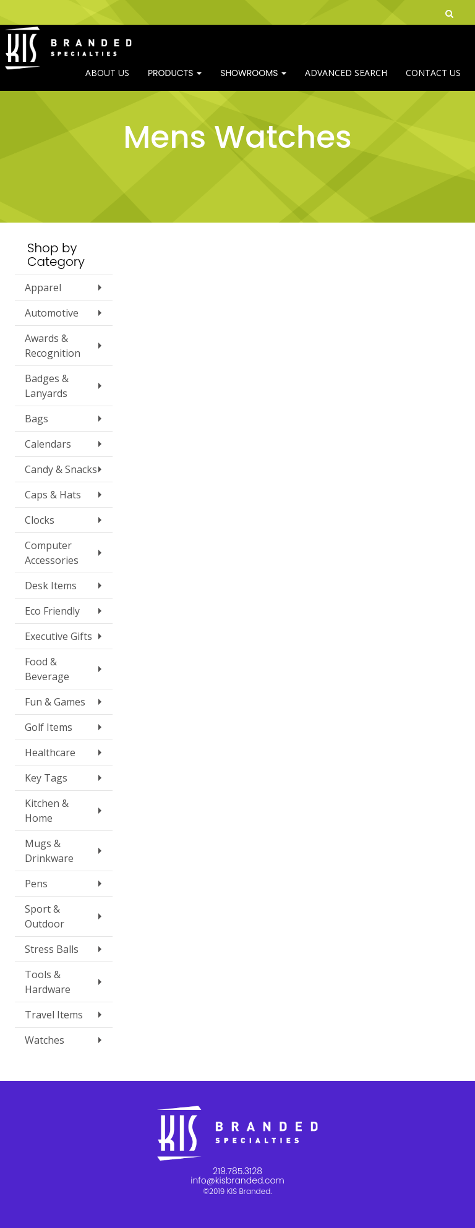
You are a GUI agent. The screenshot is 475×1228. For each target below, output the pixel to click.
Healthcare (50, 752)
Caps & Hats (53, 494)
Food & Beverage (47, 669)
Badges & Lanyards (47, 386)
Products (175, 80)
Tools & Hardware (48, 982)
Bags (36, 418)
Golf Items (48, 727)
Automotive (52, 313)
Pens (36, 883)
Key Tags (46, 778)
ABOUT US (107, 80)
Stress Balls (52, 949)
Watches (44, 1040)
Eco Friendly (52, 611)
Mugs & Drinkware (49, 851)
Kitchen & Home (47, 810)
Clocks (39, 520)
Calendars (48, 444)
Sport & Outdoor (44, 916)
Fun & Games (55, 702)
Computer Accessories (52, 553)
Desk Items (51, 585)
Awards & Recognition (52, 345)
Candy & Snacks (61, 469)
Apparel (43, 287)
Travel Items (54, 1014)
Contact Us (433, 80)
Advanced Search (346, 80)
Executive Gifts (58, 636)
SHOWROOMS (253, 80)
